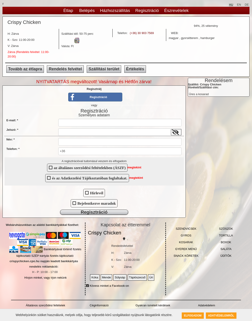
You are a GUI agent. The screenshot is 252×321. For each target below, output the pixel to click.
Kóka (94, 277)
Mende (106, 277)
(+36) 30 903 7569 (142, 33)
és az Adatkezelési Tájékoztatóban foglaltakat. (89, 178)
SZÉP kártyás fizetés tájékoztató (52, 255)
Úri (151, 277)
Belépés (87, 10)
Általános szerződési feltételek (45, 305)
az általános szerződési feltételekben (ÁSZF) (90, 168)
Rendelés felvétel (65, 69)
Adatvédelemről (221, 315)
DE (247, 4)
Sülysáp (120, 277)
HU (231, 4)
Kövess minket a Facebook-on (107, 285)
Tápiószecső (137, 277)
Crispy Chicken (104, 233)
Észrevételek (176, 10)
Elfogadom (193, 315)
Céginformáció (99, 305)
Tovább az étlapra (25, 69)
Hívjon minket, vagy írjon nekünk (45, 277)
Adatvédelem (206, 305)
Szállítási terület (104, 69)
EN (239, 4)
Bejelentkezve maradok (96, 203)
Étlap (68, 10)
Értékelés (135, 69)
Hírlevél (96, 193)
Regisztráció (147, 10)
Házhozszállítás (115, 10)
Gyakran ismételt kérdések (153, 305)
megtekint (134, 167)
